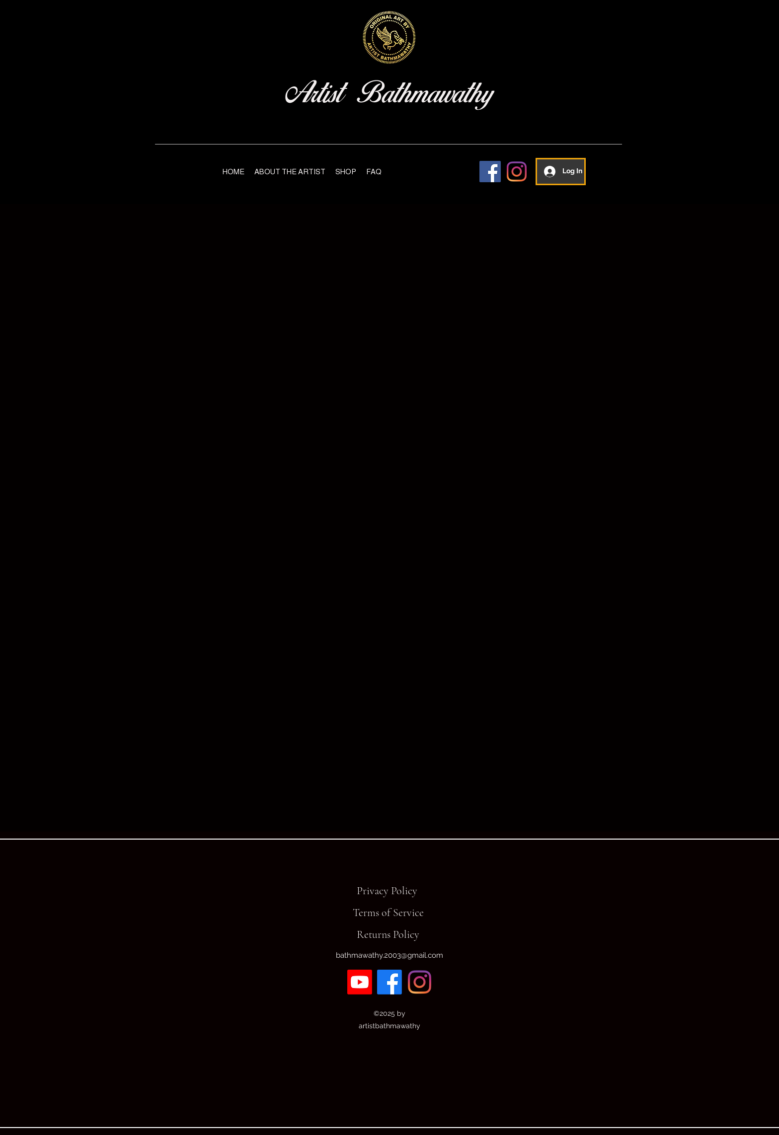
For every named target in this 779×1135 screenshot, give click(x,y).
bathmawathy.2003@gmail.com (389, 955)
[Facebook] (490, 171)
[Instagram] (516, 171)
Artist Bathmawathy (389, 93)
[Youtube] (359, 982)
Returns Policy (388, 934)
